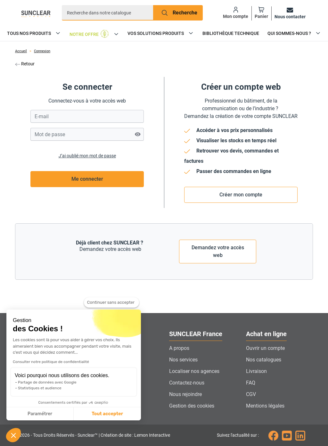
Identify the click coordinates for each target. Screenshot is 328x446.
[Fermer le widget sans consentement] (111, 304)
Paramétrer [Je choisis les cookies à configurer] (40, 414)
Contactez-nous (186, 383)
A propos (179, 348)
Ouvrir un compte (265, 348)
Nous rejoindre (185, 394)
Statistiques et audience (40, 388)
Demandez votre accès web (218, 251)
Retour (25, 63)
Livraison (256, 371)
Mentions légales (265, 406)
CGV (251, 394)
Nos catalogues (263, 360)
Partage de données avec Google (47, 382)
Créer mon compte (240, 195)
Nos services (183, 360)
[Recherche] (107, 13)
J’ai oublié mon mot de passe (87, 155)
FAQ (250, 383)
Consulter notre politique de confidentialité (51, 361)
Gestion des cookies (191, 406)
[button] (13, 435)
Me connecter (87, 179)
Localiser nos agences (194, 371)
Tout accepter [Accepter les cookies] (107, 414)
